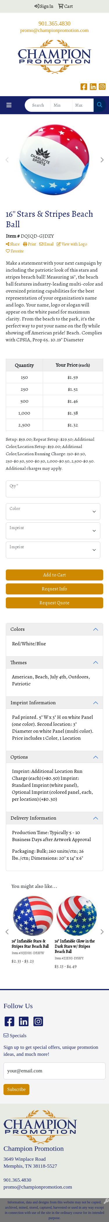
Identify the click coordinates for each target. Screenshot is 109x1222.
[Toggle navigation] (9, 105)
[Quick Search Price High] (83, 105)
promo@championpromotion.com (54, 30)
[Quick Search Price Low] (61, 105)
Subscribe (16, 1089)
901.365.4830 (55, 23)
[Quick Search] (38, 105)
